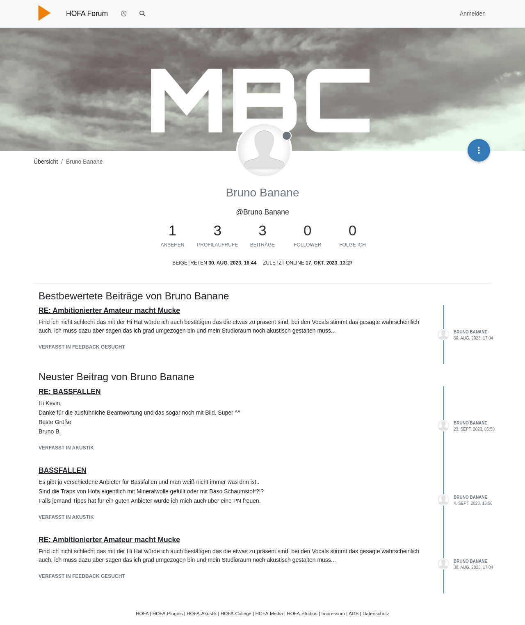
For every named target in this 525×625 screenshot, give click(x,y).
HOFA (142, 613)
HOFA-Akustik (202, 613)
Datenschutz (376, 613)
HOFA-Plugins (168, 613)
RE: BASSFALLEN (70, 392)
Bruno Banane (470, 332)
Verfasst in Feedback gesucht (82, 347)
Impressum (333, 613)
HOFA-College (236, 613)
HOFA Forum (87, 13)
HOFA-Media (269, 613)
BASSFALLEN (63, 470)
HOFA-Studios (302, 613)
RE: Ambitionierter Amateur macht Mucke (109, 310)
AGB (354, 613)
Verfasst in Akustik (66, 448)
